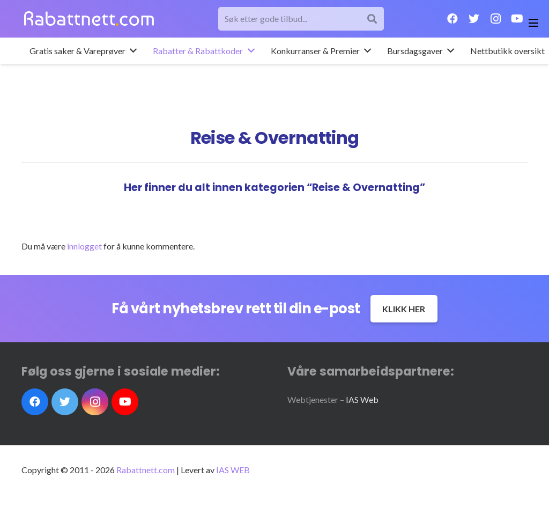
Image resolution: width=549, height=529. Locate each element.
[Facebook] (452, 19)
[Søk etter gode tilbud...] (301, 19)
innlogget (84, 246)
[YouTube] (517, 19)
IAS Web (362, 399)
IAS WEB (233, 470)
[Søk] (372, 19)
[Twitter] (474, 19)
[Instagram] (495, 19)
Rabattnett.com (145, 470)
